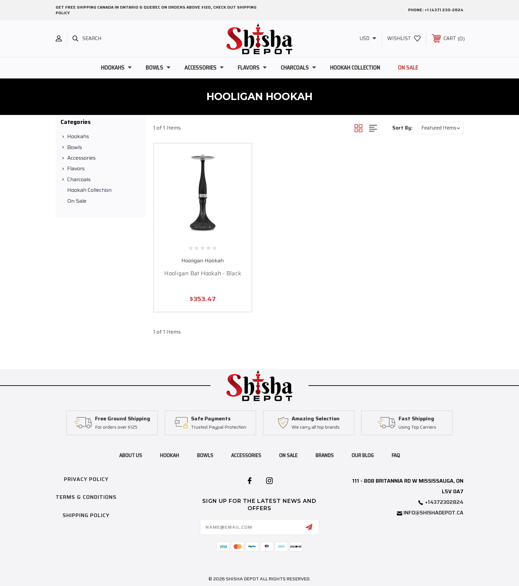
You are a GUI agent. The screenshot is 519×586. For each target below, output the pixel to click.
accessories (246, 455)
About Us (130, 455)
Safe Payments (211, 419)
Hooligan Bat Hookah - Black (202, 273)
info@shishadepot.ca (433, 512)
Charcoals (298, 67)
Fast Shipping (416, 419)
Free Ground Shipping (122, 419)
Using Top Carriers (417, 427)
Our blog (363, 455)
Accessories (204, 67)
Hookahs (116, 67)
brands (324, 455)
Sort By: (402, 128)
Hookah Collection (355, 67)
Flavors (252, 67)
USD (367, 38)
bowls (205, 455)
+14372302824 (444, 502)
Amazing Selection (316, 419)
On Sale (408, 67)
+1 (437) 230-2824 (444, 10)
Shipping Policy (86, 515)
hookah (169, 455)
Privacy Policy (86, 479)
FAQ (396, 455)
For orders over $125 (116, 427)
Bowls (158, 67)
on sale (288, 455)
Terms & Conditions (86, 497)
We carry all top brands (316, 427)
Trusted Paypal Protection (218, 427)
